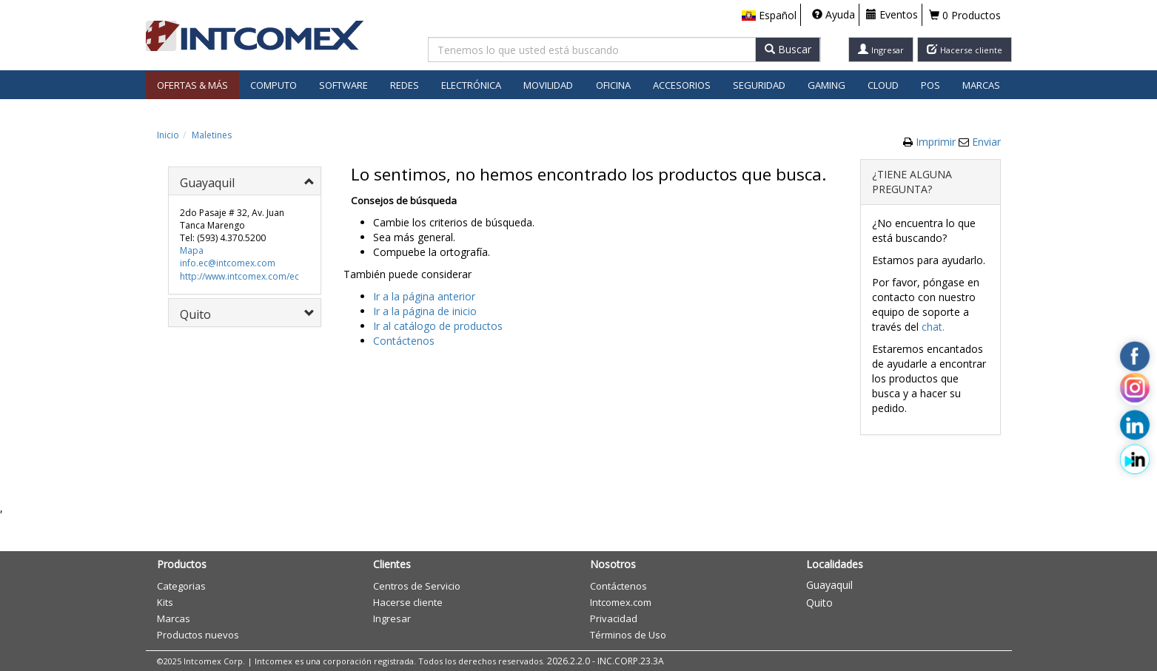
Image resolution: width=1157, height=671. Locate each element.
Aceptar (656, 353)
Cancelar (718, 353)
